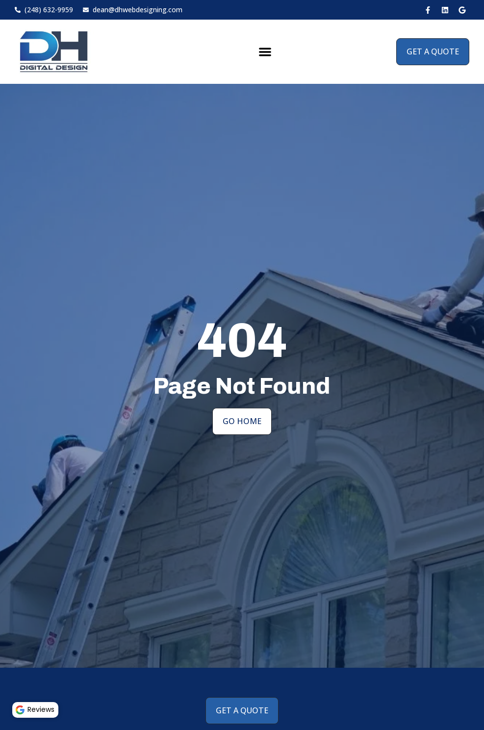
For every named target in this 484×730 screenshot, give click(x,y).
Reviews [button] (36, 708)
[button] (265, 52)
